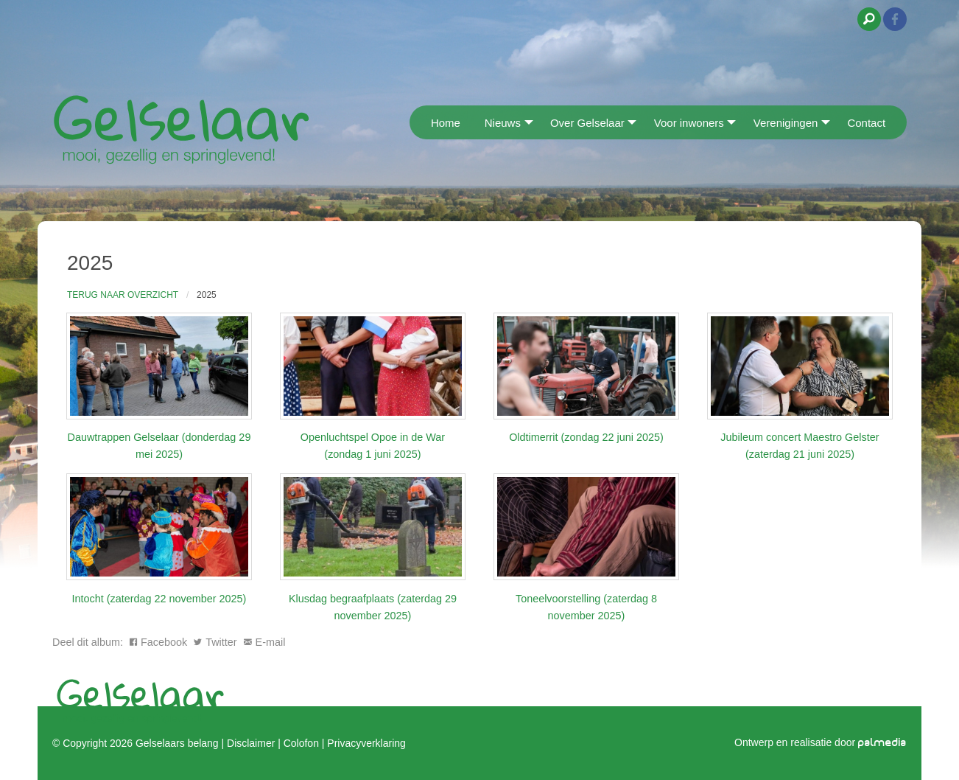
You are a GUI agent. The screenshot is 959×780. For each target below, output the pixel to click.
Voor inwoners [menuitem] (689, 122)
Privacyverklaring (366, 742)
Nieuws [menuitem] (503, 122)
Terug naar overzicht (122, 295)
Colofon (301, 742)
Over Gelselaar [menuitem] (587, 122)
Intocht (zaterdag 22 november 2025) (159, 599)
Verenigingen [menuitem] (786, 122)
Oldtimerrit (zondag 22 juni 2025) (586, 437)
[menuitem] (414, 122)
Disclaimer (251, 742)
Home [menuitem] (445, 122)
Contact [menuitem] (866, 122)
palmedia (882, 742)
